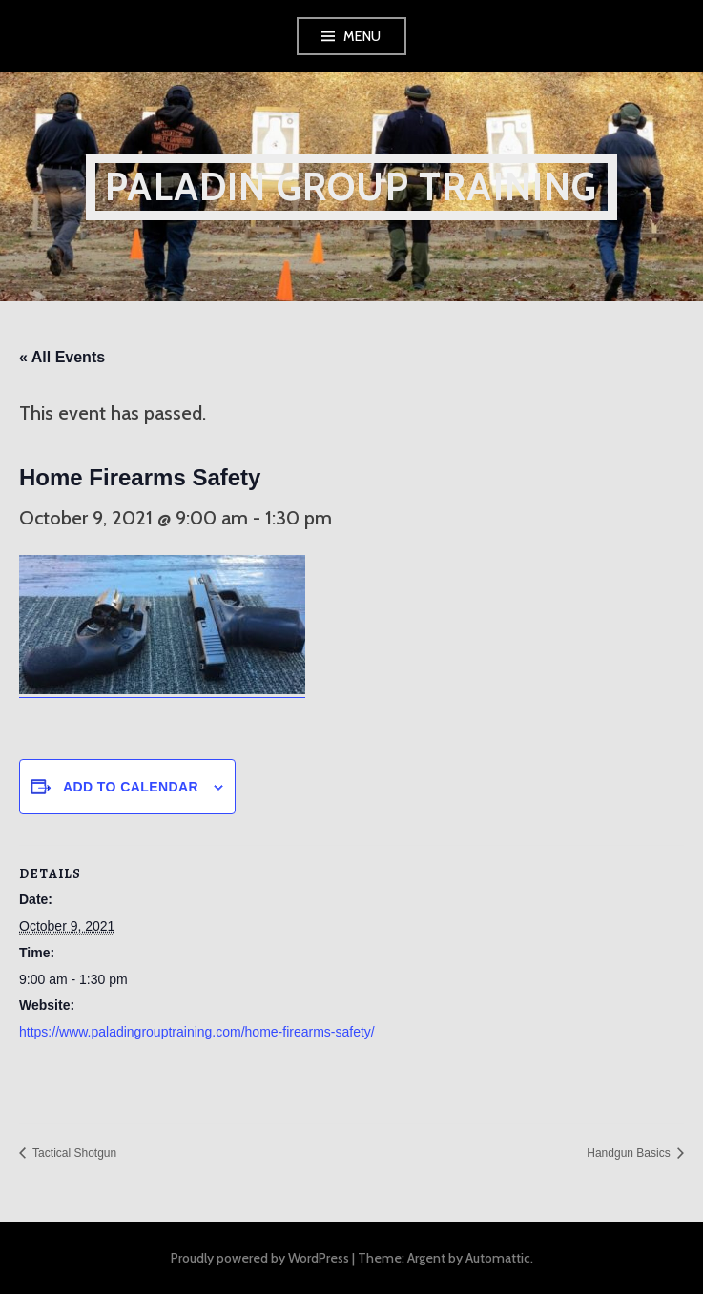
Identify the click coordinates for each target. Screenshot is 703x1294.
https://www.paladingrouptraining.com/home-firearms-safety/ (197, 1031)
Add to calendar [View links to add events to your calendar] (130, 786)
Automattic (497, 1257)
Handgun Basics (630, 1153)
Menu (362, 36)
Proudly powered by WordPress (260, 1257)
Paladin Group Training (351, 186)
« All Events (62, 357)
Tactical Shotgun (73, 1153)
